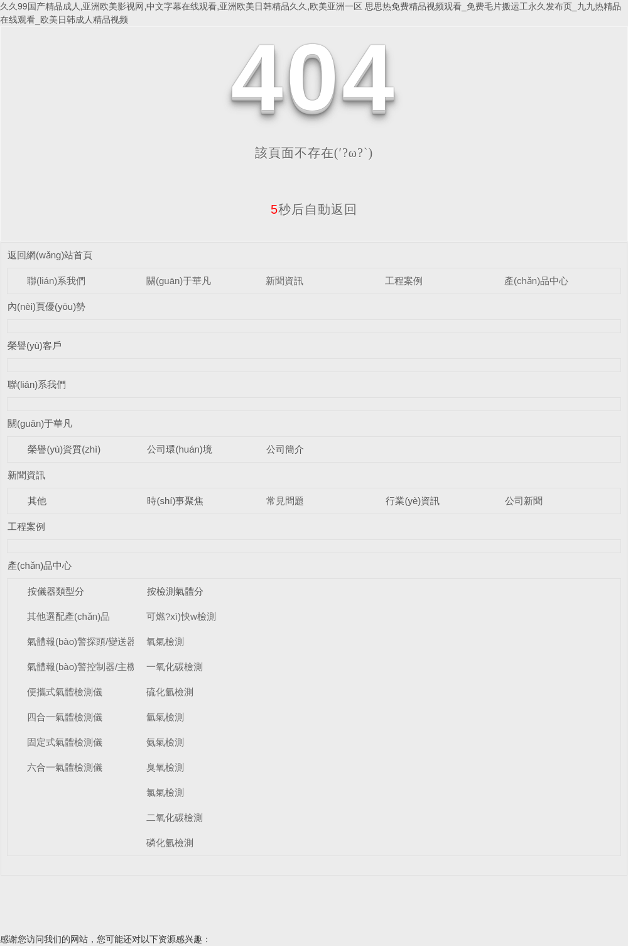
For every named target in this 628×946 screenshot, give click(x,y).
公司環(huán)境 (179, 449)
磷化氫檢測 (169, 842)
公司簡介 (285, 449)
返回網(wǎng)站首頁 (50, 255)
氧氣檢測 (165, 641)
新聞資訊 (284, 280)
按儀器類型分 (56, 591)
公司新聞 (524, 500)
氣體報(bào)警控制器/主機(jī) (87, 666)
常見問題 (285, 500)
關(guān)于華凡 (178, 280)
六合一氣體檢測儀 (64, 767)
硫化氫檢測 (169, 691)
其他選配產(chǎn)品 (68, 616)
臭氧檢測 (165, 767)
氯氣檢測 (165, 792)
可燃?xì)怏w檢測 (181, 616)
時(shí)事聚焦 (175, 500)
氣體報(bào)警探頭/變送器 (81, 641)
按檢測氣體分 (175, 591)
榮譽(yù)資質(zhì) (64, 449)
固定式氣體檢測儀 (64, 742)
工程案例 (404, 280)
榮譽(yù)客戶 (35, 345)
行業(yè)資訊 (413, 500)
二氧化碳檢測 (174, 817)
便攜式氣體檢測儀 (64, 691)
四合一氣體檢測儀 (64, 717)
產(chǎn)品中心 (536, 280)
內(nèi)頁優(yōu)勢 (46, 306)
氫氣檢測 (165, 717)
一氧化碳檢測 (174, 666)
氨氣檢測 (165, 742)
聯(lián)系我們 (56, 280)
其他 (37, 500)
